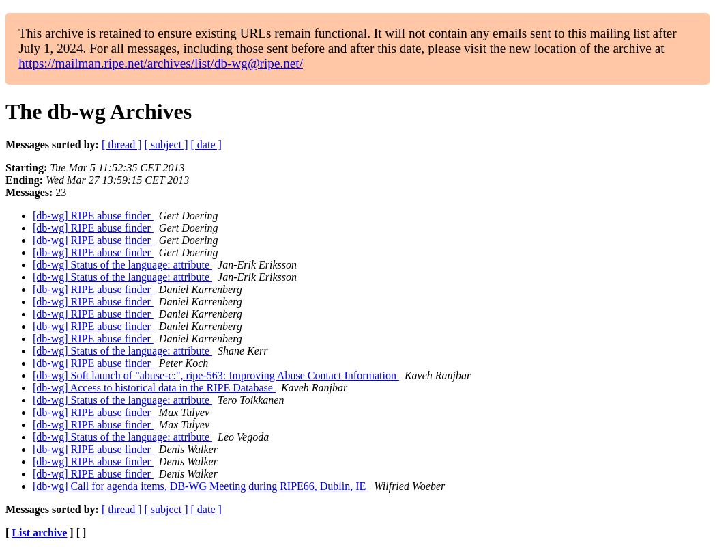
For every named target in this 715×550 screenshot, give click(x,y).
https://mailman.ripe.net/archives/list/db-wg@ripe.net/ (160, 63)
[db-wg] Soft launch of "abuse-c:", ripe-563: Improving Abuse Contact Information (216, 375)
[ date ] (206, 144)
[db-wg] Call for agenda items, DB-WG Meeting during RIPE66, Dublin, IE (200, 486)
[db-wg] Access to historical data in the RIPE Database (154, 388)
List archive (39, 532)
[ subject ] (166, 144)
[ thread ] (122, 144)
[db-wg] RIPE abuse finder (93, 215)
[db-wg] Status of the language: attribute (122, 265)
